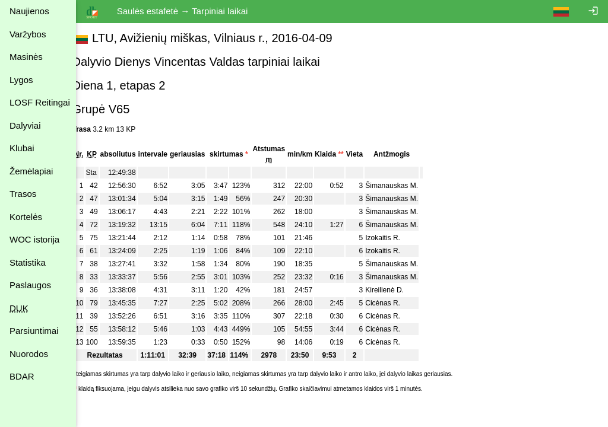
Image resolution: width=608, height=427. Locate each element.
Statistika (28, 262)
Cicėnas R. (396, 303)
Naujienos (29, 11)
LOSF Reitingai (40, 102)
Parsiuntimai (34, 331)
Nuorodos (29, 354)
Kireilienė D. (398, 290)
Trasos (23, 194)
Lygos (21, 80)
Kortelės (26, 217)
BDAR (22, 376)
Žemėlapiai (31, 171)
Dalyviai (25, 125)
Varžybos (28, 34)
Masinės (26, 57)
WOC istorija (34, 239)
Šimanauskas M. (405, 185)
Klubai (22, 148)
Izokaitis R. (396, 238)
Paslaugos (30, 285)
